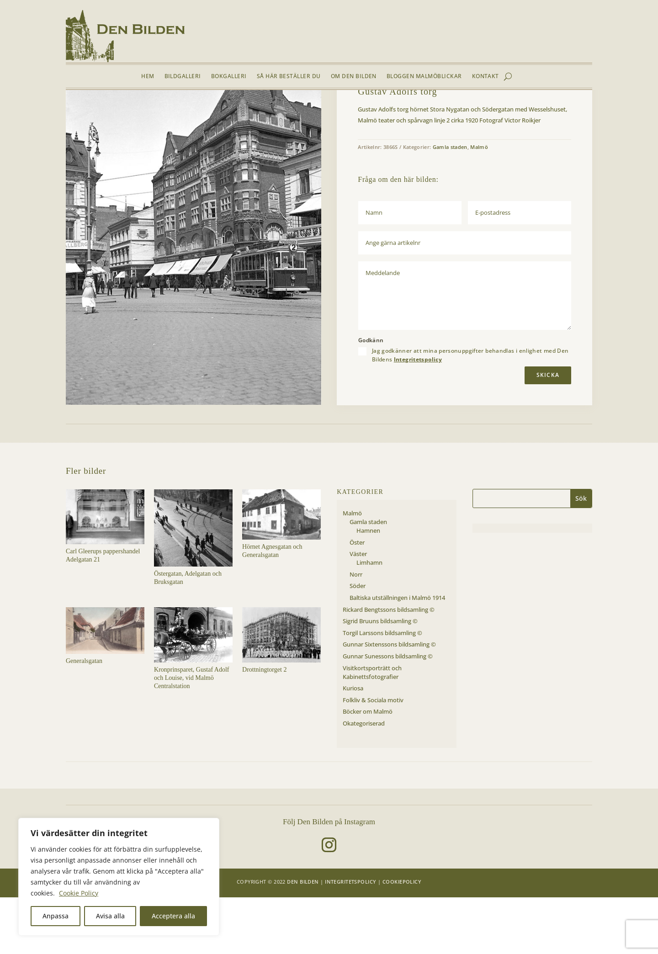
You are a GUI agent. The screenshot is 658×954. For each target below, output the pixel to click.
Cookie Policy (78, 893)
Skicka (547, 431)
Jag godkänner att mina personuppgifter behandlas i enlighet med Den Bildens (470, 411)
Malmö (124, 111)
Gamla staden (156, 111)
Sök (581, 555)
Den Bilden (302, 937)
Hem (147, 76)
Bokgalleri (229, 76)
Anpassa (55, 916)
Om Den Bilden (354, 76)
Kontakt (485, 76)
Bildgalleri (182, 76)
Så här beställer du (289, 76)
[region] (118, 877)
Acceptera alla (173, 916)
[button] (307, 134)
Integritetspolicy (418, 415)
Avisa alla (110, 916)
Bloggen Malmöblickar (424, 76)
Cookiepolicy (401, 937)
